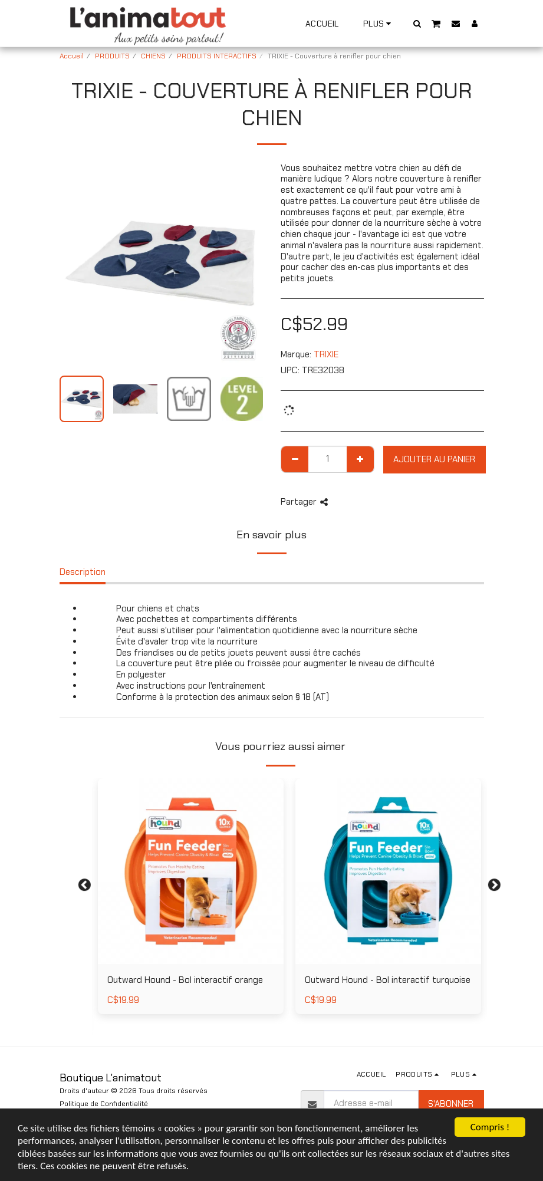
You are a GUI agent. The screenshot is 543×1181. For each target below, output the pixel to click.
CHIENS (153, 56)
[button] (417, 23)
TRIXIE (326, 354)
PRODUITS (112, 56)
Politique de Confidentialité (104, 1103)
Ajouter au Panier (434, 459)
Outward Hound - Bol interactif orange (185, 980)
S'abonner (450, 1104)
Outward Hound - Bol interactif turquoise (387, 980)
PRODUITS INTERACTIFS (216, 56)
